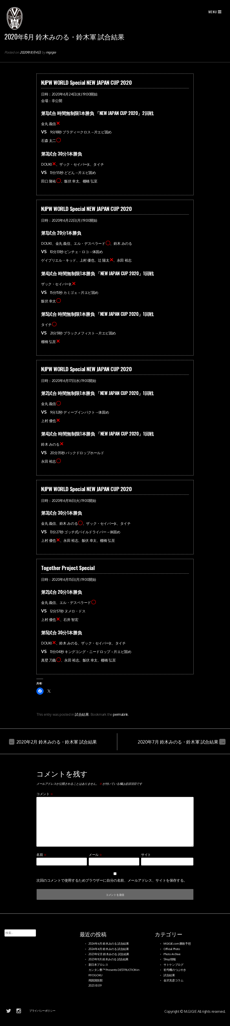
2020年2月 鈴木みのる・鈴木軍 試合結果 (53, 742)
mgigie (51, 52)
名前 (41, 854)
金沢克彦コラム (173, 980)
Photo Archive (172, 954)
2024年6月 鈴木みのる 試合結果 (108, 943)
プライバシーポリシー (42, 1010)
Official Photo (172, 949)
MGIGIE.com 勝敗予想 (177, 943)
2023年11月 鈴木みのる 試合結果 (108, 959)
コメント (44, 794)
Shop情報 (170, 959)
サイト (146, 854)
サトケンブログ (173, 964)
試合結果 (82, 714)
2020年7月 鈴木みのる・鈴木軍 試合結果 (182, 742)
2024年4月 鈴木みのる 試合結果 (108, 949)
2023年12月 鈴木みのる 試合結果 (108, 954)
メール (95, 854)
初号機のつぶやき (175, 970)
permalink (120, 714)
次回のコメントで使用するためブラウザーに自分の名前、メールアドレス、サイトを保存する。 (111, 880)
